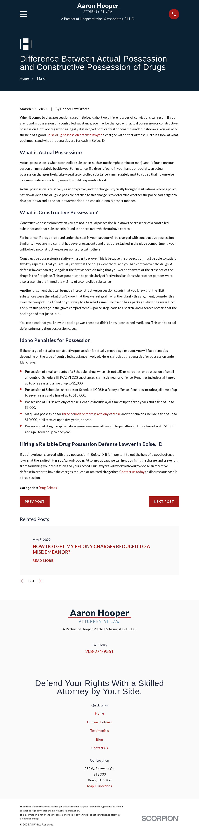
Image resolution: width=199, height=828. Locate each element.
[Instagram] (94, 664)
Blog (99, 739)
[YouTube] (104, 664)
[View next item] (39, 581)
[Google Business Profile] (115, 664)
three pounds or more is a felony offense (91, 414)
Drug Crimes (47, 488)
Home (99, 713)
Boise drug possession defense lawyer (74, 135)
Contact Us (99, 748)
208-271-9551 (99, 651)
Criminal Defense (99, 722)
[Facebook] (83, 664)
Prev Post (35, 501)
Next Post (164, 501)
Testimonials (99, 731)
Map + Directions (99, 786)
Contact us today (132, 472)
